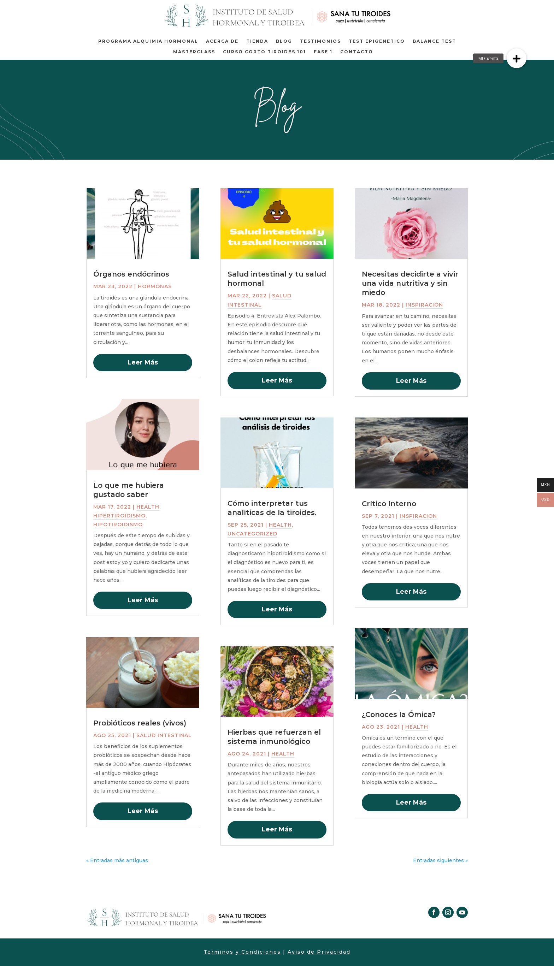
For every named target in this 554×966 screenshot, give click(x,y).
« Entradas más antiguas (117, 860)
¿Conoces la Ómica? (399, 714)
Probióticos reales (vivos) (139, 723)
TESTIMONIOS (320, 41)
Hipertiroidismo (119, 515)
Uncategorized (252, 534)
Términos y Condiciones (242, 952)
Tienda (257, 41)
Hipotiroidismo (118, 524)
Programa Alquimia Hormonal (148, 41)
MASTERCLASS (194, 51)
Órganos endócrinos (131, 274)
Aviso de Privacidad (319, 952)
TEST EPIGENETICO (377, 41)
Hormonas (155, 286)
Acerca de (222, 41)
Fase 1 (323, 51)
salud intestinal (164, 735)
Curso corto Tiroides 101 (264, 51)
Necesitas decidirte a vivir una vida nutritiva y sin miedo (410, 283)
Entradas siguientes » (440, 860)
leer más (143, 362)
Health (147, 507)
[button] (516, 58)
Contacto (356, 51)
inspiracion (424, 305)
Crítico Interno (389, 503)
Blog (284, 41)
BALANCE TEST (434, 41)
